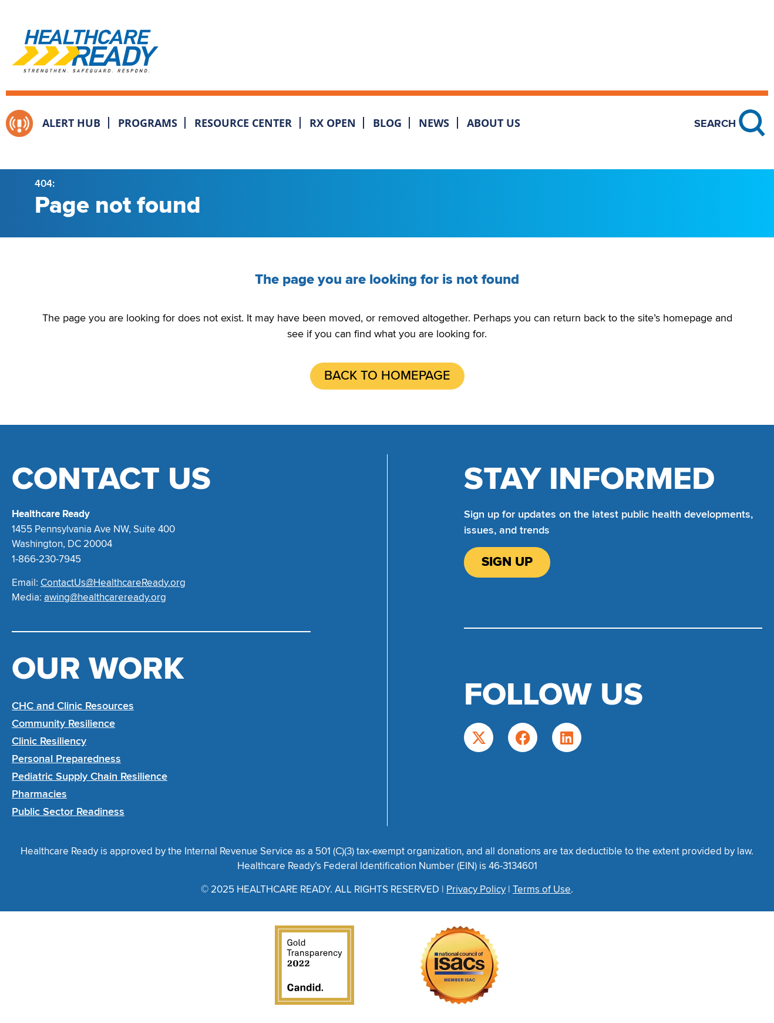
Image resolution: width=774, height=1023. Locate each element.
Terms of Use (542, 889)
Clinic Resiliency (49, 740)
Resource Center (243, 123)
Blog (387, 123)
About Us (493, 123)
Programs (147, 123)
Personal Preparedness (66, 758)
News (434, 123)
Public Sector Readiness (68, 811)
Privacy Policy (476, 889)
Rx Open (332, 123)
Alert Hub (71, 123)
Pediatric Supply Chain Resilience (89, 776)
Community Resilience (63, 723)
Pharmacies (39, 793)
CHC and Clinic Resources (73, 705)
